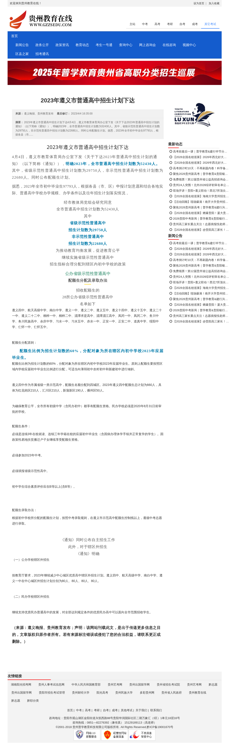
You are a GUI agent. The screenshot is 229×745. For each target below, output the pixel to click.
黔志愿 (213, 684)
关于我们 (141, 710)
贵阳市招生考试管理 (52, 692)
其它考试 (210, 24)
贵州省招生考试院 (168, 684)
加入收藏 (214, 3)
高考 (157, 24)
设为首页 (199, 3)
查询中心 (125, 45)
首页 (14, 36)
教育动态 (82, 45)
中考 (145, 24)
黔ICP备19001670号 (160, 727)
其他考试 (126, 710)
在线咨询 (169, 45)
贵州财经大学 (80, 692)
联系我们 (156, 710)
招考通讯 (42, 54)
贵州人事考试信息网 (51, 684)
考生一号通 (104, 45)
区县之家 (22, 54)
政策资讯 (62, 45)
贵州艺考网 (115, 684)
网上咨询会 (147, 45)
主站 (132, 24)
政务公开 (42, 45)
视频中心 (189, 45)
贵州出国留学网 (139, 684)
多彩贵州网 (147, 692)
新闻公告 (22, 45)
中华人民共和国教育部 (86, 684)
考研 (170, 24)
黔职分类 (33, 700)
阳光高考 (102, 692)
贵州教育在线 (197, 692)
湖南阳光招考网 (21, 684)
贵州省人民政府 (171, 692)
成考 (195, 24)
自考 (182, 24)
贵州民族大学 (124, 692)
